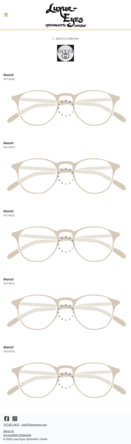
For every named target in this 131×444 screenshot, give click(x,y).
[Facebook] (6, 419)
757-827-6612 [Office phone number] (11, 424)
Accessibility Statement (17, 435)
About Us (8, 431)
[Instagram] (14, 419)
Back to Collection (65, 38)
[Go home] (65, 15)
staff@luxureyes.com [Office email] (34, 424)
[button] (6, 15)
